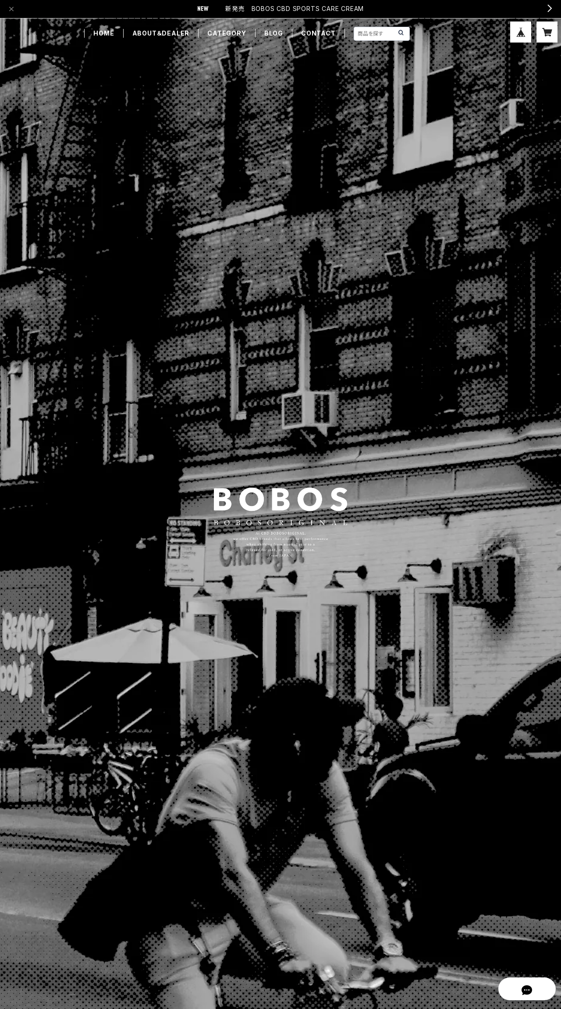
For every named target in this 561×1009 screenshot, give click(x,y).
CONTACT (318, 33)
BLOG (273, 33)
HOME (103, 33)
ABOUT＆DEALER (161, 33)
